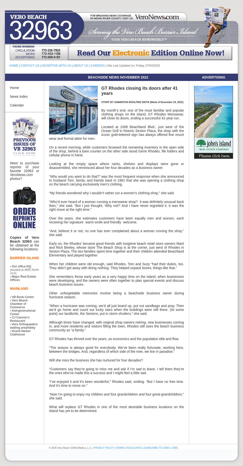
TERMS (120, 448)
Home (14, 88)
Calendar (17, 105)
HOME (13, 65)
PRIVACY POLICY (104, 448)
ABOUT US (80, 65)
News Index (19, 96)
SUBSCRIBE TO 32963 (157, 448)
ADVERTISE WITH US (56, 65)
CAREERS (98, 65)
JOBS (175, 448)
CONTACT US (30, 65)
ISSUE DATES (134, 448)
